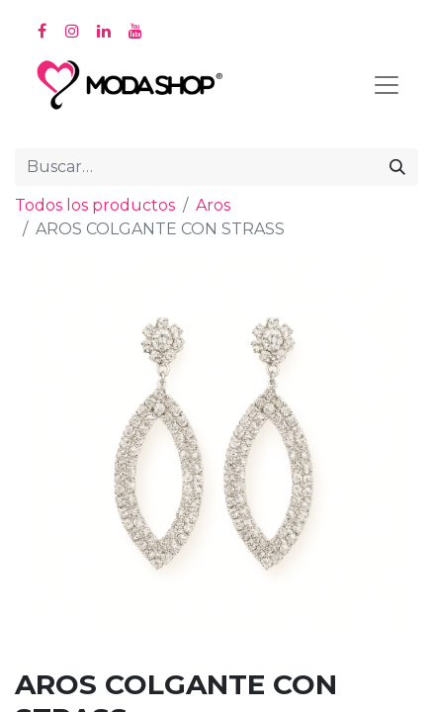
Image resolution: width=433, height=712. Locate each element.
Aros (213, 205)
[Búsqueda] (397, 167)
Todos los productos (95, 205)
